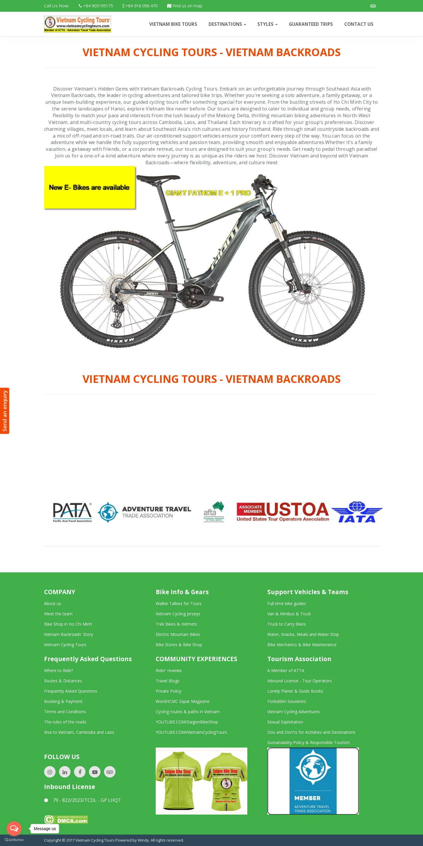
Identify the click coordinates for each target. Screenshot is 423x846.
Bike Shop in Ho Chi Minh (68, 624)
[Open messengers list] (14, 828)
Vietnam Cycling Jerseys (178, 614)
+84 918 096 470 (139, 6)
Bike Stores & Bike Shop (179, 644)
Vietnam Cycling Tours (65, 644)
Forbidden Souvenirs (286, 701)
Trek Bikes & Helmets (176, 624)
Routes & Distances (63, 680)
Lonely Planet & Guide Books (295, 691)
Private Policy (168, 691)
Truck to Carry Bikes (286, 624)
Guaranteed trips (311, 24)
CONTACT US (358, 24)
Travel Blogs (167, 680)
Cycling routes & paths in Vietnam (188, 711)
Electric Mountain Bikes (178, 634)
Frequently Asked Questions (70, 691)
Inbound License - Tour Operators (299, 680)
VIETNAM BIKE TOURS (173, 24)
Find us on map (184, 6)
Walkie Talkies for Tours (179, 603)
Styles (267, 24)
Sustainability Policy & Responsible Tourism (308, 742)
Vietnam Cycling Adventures (293, 711)
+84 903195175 (96, 6)
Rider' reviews (169, 670)
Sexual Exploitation (285, 722)
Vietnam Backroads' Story (68, 634)
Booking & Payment (63, 701)
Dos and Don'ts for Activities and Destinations (311, 732)
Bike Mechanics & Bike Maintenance (302, 644)
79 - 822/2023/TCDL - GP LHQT (82, 800)
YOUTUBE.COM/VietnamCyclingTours (191, 732)
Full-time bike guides (286, 603)
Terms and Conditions (65, 711)
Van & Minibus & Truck (289, 614)
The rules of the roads (65, 722)
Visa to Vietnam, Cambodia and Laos (79, 732)
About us (52, 603)
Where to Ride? (58, 670)
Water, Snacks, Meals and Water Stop (303, 634)
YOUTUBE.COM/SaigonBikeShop (187, 722)
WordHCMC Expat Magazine (182, 701)
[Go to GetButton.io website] (14, 840)
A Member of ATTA (285, 670)
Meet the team (58, 614)
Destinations (227, 24)
